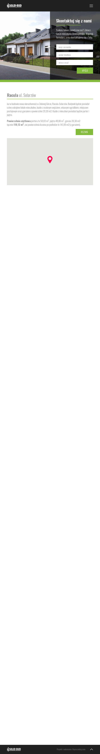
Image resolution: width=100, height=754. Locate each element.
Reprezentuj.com (78, 749)
